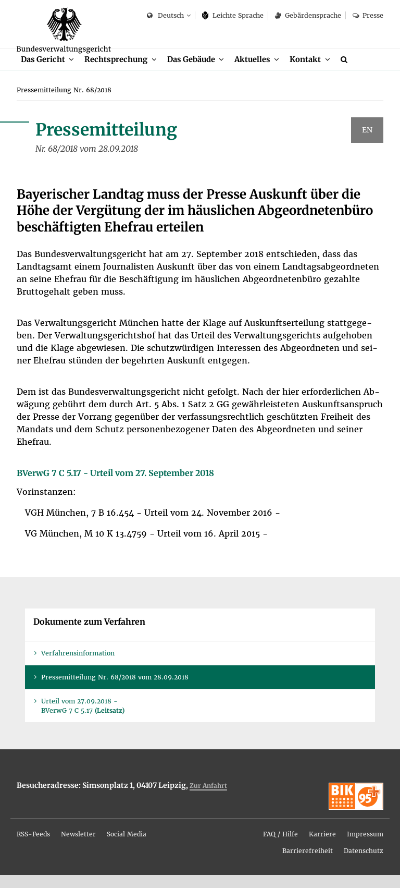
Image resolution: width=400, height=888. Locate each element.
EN (367, 143)
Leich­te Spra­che (233, 15)
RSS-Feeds (33, 847)
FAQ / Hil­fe (280, 847)
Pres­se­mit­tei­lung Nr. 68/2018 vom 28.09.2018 (115, 691)
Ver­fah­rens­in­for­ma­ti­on (78, 667)
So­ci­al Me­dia (126, 847)
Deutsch (165, 16)
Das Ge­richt (43, 72)
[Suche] (353, 72)
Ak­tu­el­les (258, 72)
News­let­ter (78, 847)
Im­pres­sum (365, 847)
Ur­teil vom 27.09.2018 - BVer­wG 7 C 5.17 (82, 719)
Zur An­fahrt (208, 798)
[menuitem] (48, 72)
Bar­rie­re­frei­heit (307, 864)
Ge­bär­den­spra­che (308, 15)
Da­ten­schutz (363, 864)
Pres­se (368, 15)
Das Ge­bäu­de (195, 72)
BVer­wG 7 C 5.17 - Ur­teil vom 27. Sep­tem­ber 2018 (115, 486)
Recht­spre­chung (118, 72)
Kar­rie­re (322, 847)
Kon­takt (312, 72)
